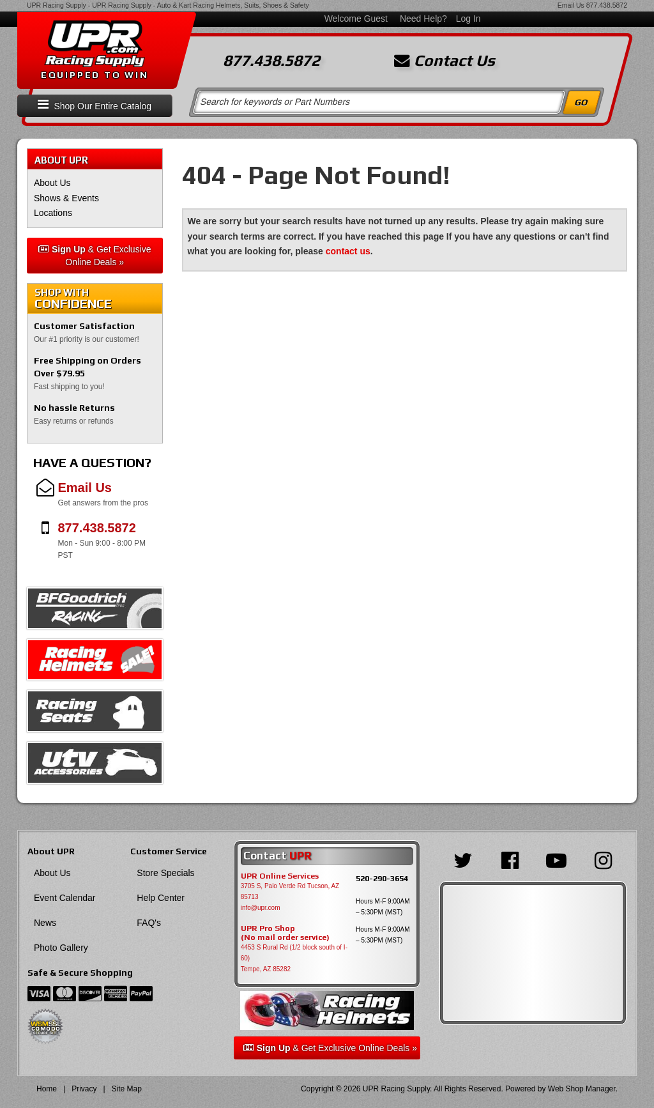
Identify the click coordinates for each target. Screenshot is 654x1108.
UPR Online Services (280, 876)
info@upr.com (260, 907)
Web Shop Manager (582, 1088)
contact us (348, 251)
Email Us (571, 5)
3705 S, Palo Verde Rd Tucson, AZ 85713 (290, 891)
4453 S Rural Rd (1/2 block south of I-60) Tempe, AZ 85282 (294, 958)
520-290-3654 (382, 878)
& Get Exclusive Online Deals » (94, 255)
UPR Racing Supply (56, 5)
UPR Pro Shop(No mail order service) (285, 933)
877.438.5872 (606, 5)
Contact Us (444, 60)
